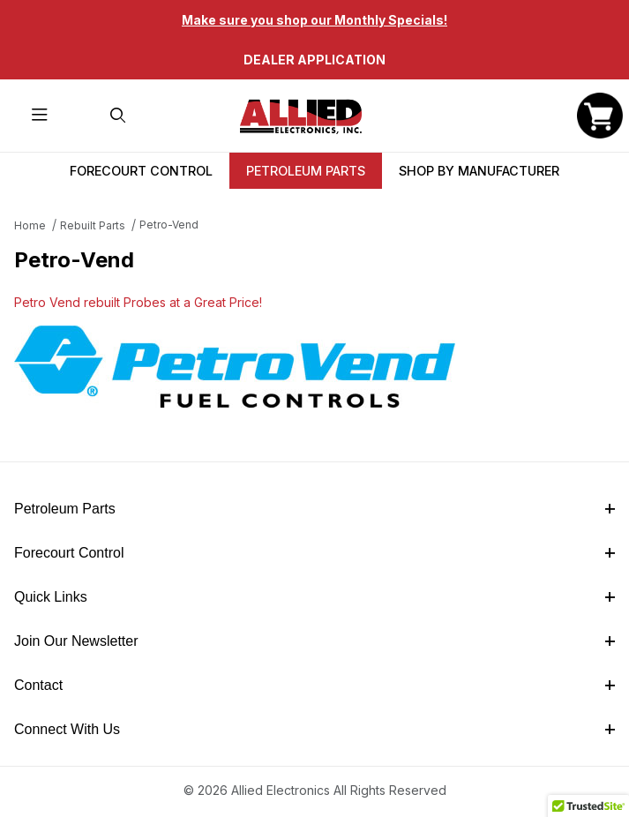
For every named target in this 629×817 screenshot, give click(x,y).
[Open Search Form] (118, 116)
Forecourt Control (141, 170)
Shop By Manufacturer (479, 170)
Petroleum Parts (305, 170)
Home (30, 225)
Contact (314, 685)
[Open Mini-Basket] (600, 115)
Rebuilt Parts (92, 225)
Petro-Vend (168, 224)
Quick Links (314, 596)
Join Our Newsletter (314, 640)
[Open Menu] (39, 116)
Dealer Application (314, 59)
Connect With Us (314, 729)
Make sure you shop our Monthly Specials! (314, 19)
